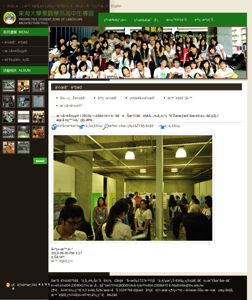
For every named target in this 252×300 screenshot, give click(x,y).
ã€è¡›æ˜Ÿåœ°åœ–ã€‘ (213, 281)
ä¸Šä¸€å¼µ (90, 126)
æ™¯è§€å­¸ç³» (34, 6)
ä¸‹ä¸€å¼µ (169, 126)
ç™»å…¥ (101, 6)
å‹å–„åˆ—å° (81, 6)
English (116, 6)
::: (3, 6)
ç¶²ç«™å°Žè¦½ (57, 6)
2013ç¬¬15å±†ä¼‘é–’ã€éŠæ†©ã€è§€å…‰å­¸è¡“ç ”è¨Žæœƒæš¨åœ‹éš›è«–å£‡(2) (149, 116)
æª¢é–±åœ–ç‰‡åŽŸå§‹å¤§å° (129, 126)
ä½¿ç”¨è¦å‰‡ (103, 295)
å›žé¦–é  (14, 6)
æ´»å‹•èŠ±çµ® (67, 116)
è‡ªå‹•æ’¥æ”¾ (65, 126)
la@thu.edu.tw (193, 285)
